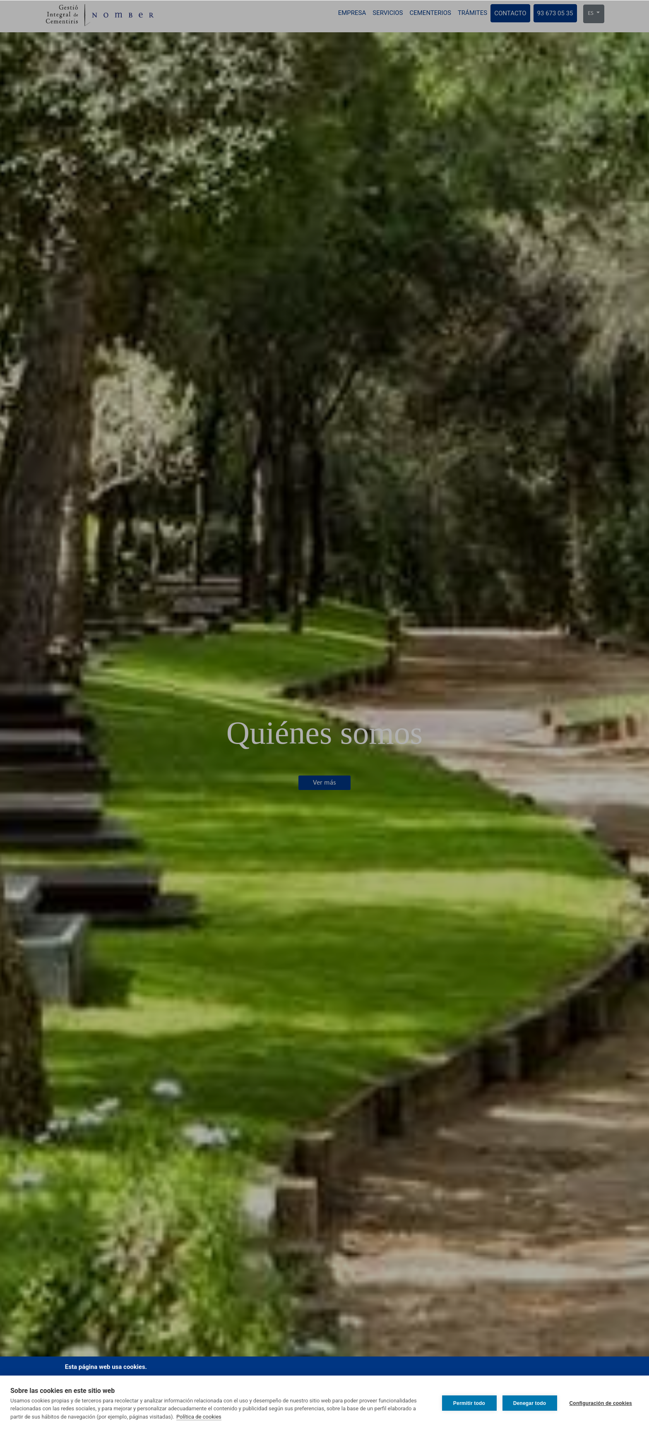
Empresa (352, 13)
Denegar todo (529, 1403)
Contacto (510, 13)
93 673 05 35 (555, 13)
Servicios (388, 13)
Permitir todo (469, 1403)
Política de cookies (198, 1417)
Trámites (472, 13)
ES (591, 13)
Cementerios (430, 13)
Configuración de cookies (601, 1403)
